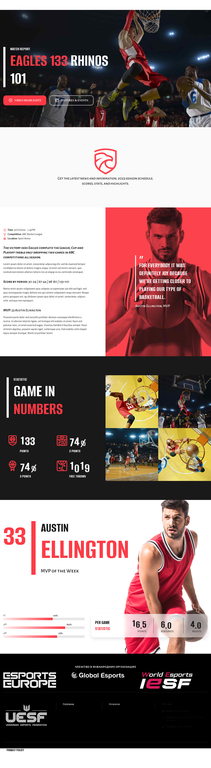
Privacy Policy (15, 750)
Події (43, 5)
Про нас (69, 5)
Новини (55, 5)
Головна (31, 5)
